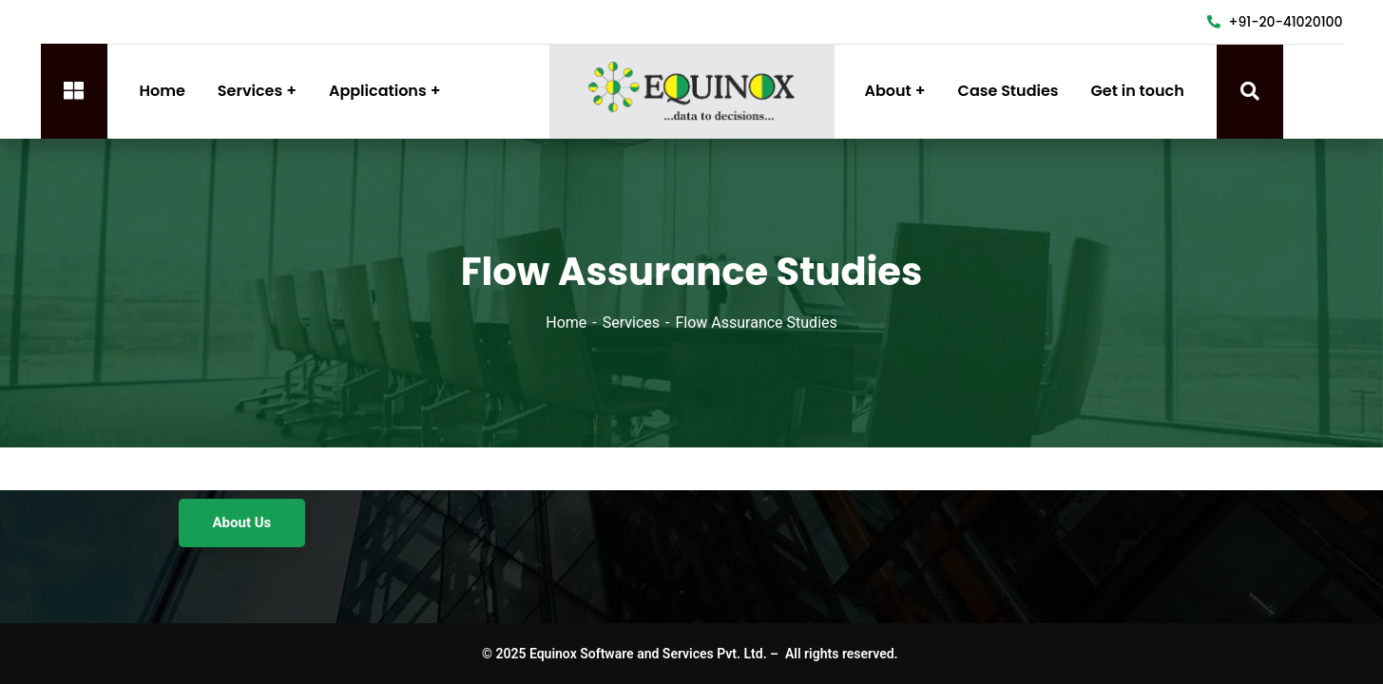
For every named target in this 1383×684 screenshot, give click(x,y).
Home (566, 323)
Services (631, 323)
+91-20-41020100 (1274, 21)
